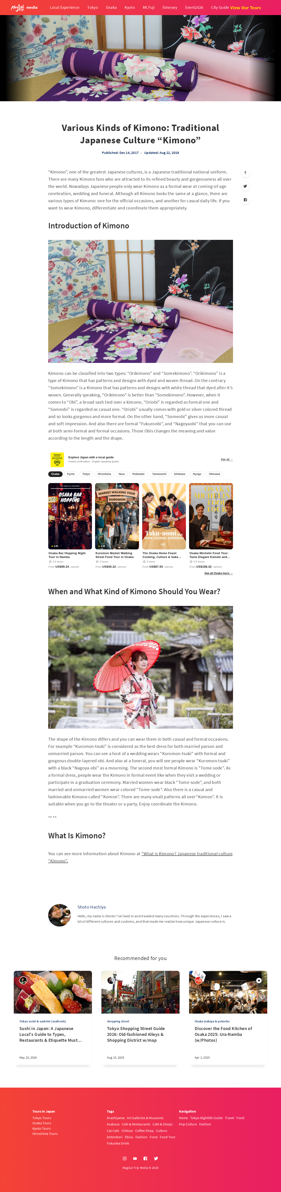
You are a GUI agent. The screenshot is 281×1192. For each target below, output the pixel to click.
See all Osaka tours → (218, 573)
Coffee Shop (144, 1131)
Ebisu (129, 1137)
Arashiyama (116, 1118)
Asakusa (113, 1124)
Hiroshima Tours (45, 1133)
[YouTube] (135, 1159)
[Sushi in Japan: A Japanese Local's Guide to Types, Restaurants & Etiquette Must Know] (53, 1045)
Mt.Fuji (149, 7)
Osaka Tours (41, 1123)
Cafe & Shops (163, 1124)
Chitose (127, 1131)
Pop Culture (188, 1124)
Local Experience (65, 7)
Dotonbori (115, 1137)
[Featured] (259, 980)
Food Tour (168, 1137)
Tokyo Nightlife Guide (206, 1118)
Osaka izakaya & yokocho (212, 1021)
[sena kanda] (111, 980)
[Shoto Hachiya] (59, 915)
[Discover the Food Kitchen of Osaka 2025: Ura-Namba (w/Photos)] (228, 1045)
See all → (227, 459)
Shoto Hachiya (92, 907)
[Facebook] (245, 199)
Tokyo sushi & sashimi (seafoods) (42, 1021)
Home (183, 1118)
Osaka (111, 7)
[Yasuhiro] (23, 980)
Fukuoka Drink (118, 1143)
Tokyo (92, 7)
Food (154, 1137)
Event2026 (194, 7)
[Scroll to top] (245, 172)
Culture (161, 1131)
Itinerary (169, 7)
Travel (229, 1118)
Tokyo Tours (41, 1118)
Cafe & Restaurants (136, 1124)
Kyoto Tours (41, 1128)
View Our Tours (245, 7)
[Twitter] (245, 186)
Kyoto (130, 7)
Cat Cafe (113, 1131)
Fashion (141, 1137)
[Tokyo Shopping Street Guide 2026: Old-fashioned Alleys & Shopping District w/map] (140, 1045)
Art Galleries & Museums (145, 1118)
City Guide (220, 7)
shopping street (118, 1021)
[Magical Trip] (199, 980)
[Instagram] (124, 1159)
